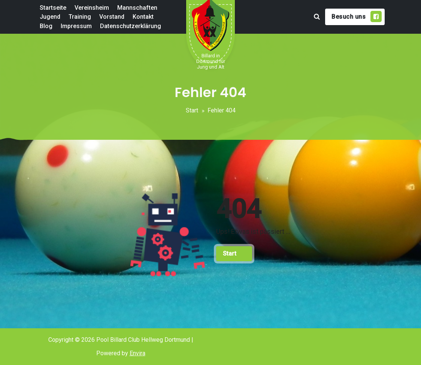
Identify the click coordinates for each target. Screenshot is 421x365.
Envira (137, 353)
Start (192, 110)
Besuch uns (356, 16)
